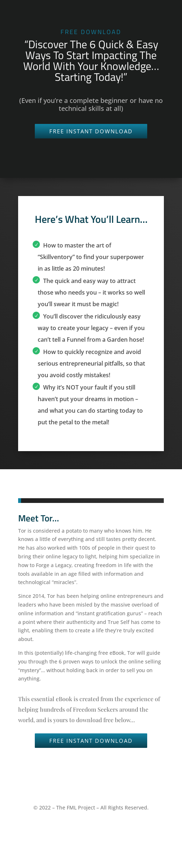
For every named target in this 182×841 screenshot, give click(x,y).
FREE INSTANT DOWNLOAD (91, 131)
